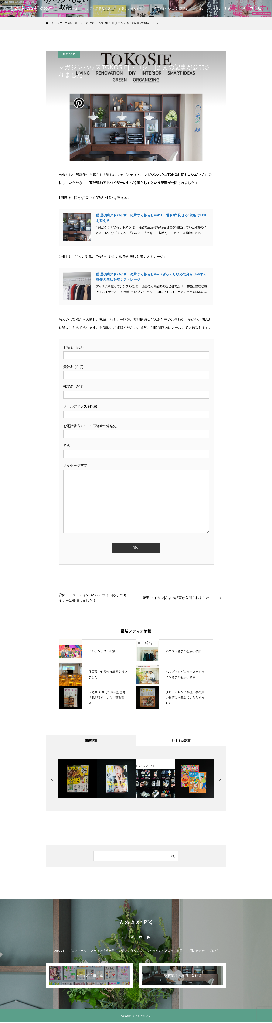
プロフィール (69, 8)
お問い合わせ (222, 8)
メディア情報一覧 (98, 8)
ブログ (199, 8)
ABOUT (46, 8)
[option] (77, 779)
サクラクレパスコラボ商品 (169, 8)
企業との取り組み (131, 8)
